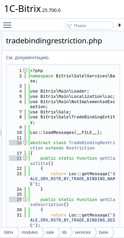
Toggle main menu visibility (9, 22)
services (83, 232)
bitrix (8, 232)
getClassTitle (90, 196)
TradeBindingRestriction (90, 169)
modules (29, 232)
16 (52, 163)
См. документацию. (65, 57)
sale (50, 232)
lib (64, 232)
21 (52, 189)
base (103, 232)
